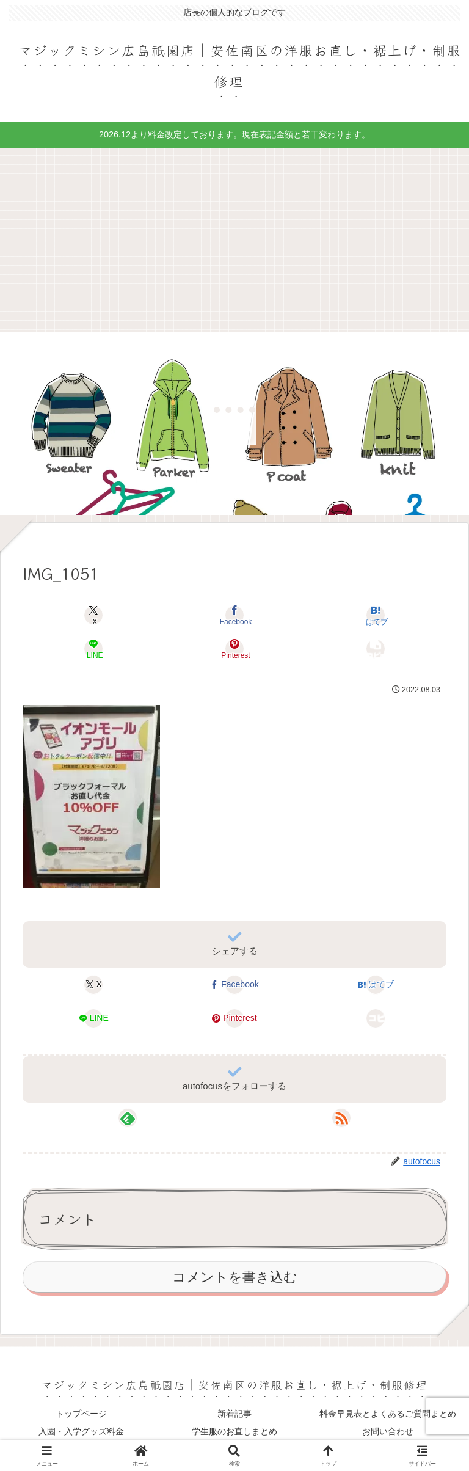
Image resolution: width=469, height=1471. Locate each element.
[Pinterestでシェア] (234, 648)
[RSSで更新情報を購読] (341, 1118)
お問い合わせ (387, 1431)
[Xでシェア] (93, 615)
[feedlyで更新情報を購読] (128, 1118)
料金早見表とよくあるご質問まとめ (387, 1413)
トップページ (81, 1413)
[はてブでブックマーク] (376, 615)
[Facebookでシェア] (234, 615)
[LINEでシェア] (93, 648)
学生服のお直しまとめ (234, 1431)
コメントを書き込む (234, 1277)
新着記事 (234, 1413)
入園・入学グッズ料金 (81, 1431)
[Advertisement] (234, 240)
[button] (376, 648)
